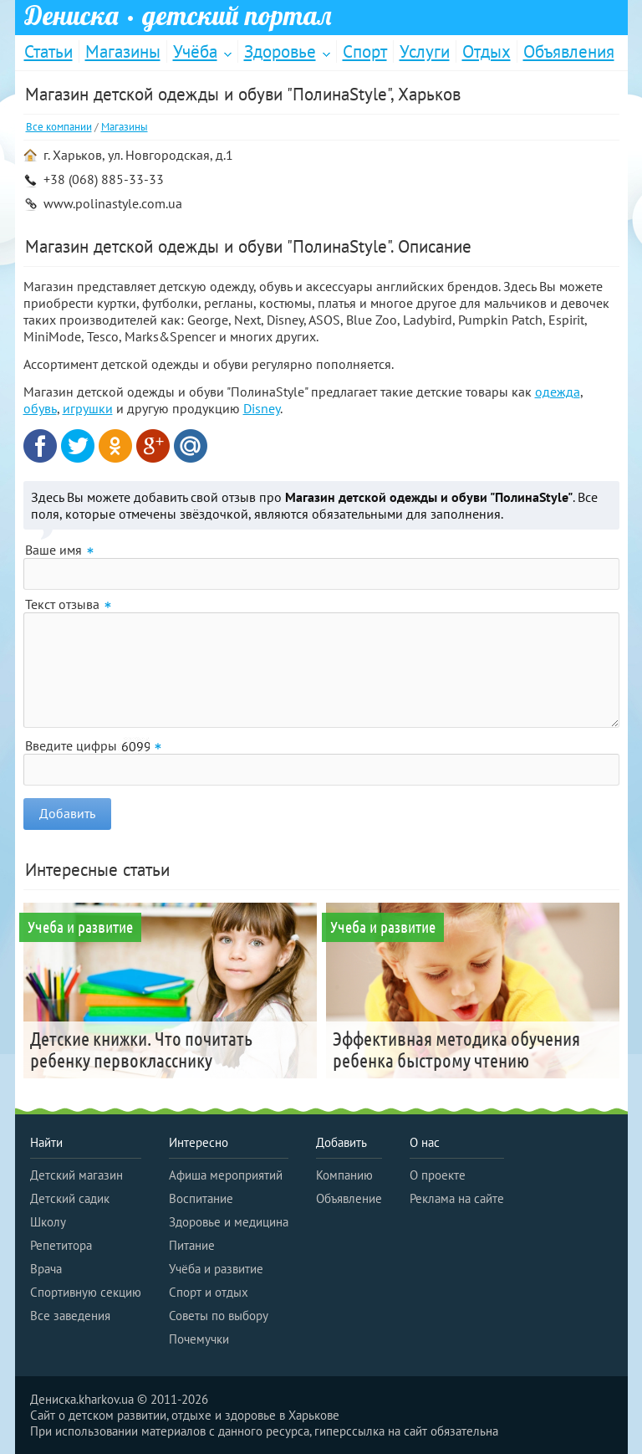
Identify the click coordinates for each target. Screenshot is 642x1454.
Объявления (568, 51)
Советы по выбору (218, 1315)
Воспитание (201, 1198)
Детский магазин (76, 1175)
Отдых (486, 51)
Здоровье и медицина (228, 1222)
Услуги (425, 51)
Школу (48, 1222)
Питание (192, 1245)
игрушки (88, 408)
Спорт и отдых (208, 1292)
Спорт (365, 51)
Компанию (344, 1175)
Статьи (48, 51)
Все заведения (70, 1315)
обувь (40, 408)
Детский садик (70, 1198)
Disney (261, 408)
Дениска (178, 16)
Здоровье (280, 51)
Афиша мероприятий (226, 1175)
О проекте (438, 1175)
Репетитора (61, 1245)
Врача (46, 1269)
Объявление (349, 1198)
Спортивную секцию (85, 1292)
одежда (557, 391)
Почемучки (199, 1339)
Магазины (122, 51)
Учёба (195, 51)
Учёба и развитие (216, 1269)
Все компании (59, 127)
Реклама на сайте (457, 1198)
